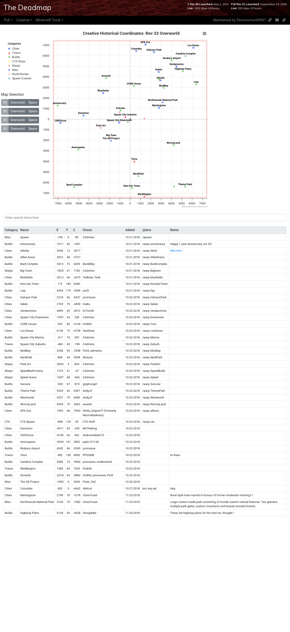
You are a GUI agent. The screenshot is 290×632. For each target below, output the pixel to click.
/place (146, 230)
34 (5, 120)
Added (130, 230)
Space (32, 102)
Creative (22, 20)
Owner (87, 230)
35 (5, 111)
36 (5, 102)
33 (5, 128)
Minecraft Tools (48, 20)
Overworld (18, 102)
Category (11, 230)
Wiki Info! (176, 250)
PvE (7, 20)
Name (24, 230)
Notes (174, 230)
